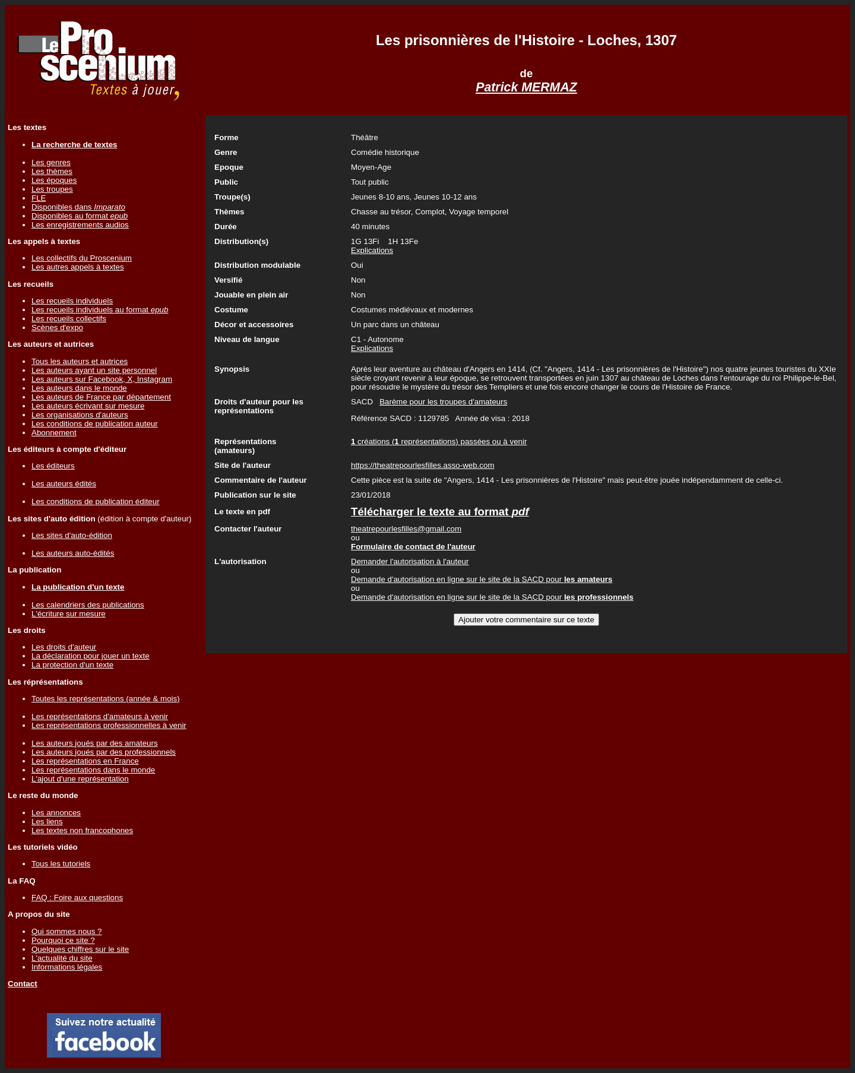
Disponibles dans (78, 206)
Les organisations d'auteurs (79, 414)
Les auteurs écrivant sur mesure (87, 405)
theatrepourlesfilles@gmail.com (406, 528)
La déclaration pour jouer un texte (90, 655)
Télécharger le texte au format (440, 511)
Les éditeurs (53, 465)
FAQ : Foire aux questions (77, 897)
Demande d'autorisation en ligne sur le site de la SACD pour (481, 579)
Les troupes (52, 189)
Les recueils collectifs (68, 318)
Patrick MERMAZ (526, 87)
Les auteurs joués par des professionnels (103, 752)
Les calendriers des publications (87, 604)
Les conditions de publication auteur (94, 423)
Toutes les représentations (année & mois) (105, 698)
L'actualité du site (62, 958)
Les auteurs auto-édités (72, 553)
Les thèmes (51, 171)
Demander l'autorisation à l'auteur (409, 561)
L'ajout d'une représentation (80, 778)
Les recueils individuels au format (99, 309)
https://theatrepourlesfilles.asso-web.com (423, 465)
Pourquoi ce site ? (63, 940)
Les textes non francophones (82, 830)
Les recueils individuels (72, 300)
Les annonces (56, 812)
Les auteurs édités (63, 483)
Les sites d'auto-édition (71, 535)
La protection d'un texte (72, 664)
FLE (38, 198)
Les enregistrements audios (80, 224)
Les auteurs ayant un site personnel (94, 370)
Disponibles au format (79, 215)
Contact (22, 983)
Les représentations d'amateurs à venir (99, 716)
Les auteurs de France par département (101, 397)
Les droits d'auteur (63, 646)
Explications (372, 250)
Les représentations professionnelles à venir (108, 725)
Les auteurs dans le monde (79, 388)
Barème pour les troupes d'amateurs (443, 401)
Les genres (51, 162)
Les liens (47, 821)
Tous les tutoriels (60, 863)
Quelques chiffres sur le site (80, 949)
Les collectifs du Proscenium (81, 258)
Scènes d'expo (57, 327)
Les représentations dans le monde (93, 769)
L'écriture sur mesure (68, 613)
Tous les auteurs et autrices (79, 361)
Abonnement (54, 432)
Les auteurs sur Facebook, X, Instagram (101, 379)
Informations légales (66, 967)
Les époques (54, 180)
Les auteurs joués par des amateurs (94, 743)
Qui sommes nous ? (66, 931)
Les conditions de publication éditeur (95, 501)
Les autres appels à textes (77, 266)
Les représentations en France (85, 761)
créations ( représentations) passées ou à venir (439, 441)
